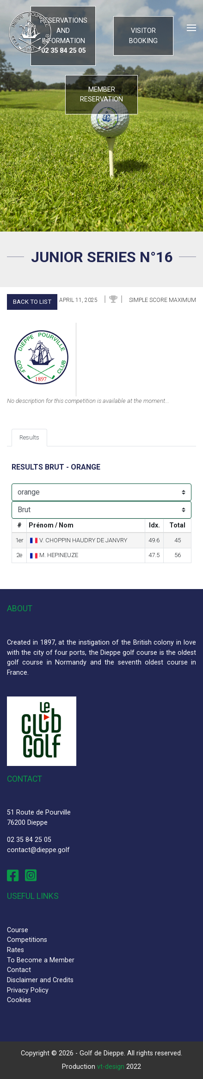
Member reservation (101, 95)
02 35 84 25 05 (29, 840)
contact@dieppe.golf (38, 850)
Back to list (32, 301)
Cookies (19, 1000)
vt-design (110, 1067)
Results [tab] (29, 437)
